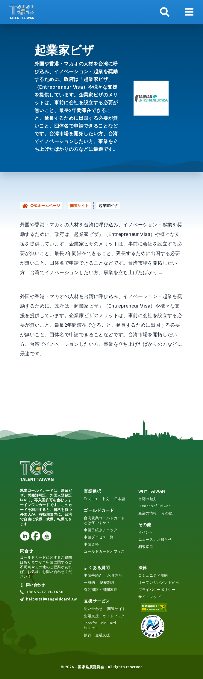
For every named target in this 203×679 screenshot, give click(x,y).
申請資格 (91, 544)
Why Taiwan (151, 491)
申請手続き (93, 575)
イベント (145, 532)
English (90, 499)
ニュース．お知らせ (155, 539)
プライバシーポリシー (156, 589)
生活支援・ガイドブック (104, 616)
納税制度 (107, 582)
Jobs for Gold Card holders (100, 625)
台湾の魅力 (147, 499)
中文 (105, 499)
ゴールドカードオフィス (104, 551)
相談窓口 (145, 546)
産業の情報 (147, 513)
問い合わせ (93, 608)
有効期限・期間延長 (100, 589)
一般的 (89, 582)
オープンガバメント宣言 (158, 582)
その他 (167, 513)
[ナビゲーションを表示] (189, 12)
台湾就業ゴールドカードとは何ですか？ (104, 520)
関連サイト (79, 205)
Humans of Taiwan (154, 506)
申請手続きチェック (100, 530)
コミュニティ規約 (153, 575)
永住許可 (114, 575)
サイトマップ (149, 596)
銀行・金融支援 (97, 635)
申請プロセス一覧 (98, 537)
